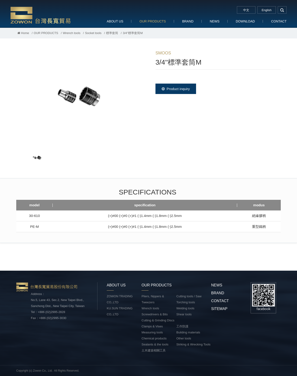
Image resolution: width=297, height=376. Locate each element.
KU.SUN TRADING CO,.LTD (119, 311)
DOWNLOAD (245, 21)
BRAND (188, 21)
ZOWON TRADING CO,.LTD (120, 299)
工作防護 (182, 326)
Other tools (183, 338)
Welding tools (185, 308)
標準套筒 (112, 33)
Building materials (188, 332)
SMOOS (163, 53)
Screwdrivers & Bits (155, 314)
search (282, 10)
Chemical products (154, 338)
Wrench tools (72, 33)
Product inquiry (176, 89)
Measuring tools (152, 332)
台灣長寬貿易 (40, 15)
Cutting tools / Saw (188, 296)
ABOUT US (115, 21)
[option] (78, 96)
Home (23, 33)
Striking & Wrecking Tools (193, 344)
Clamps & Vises (152, 326)
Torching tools (185, 302)
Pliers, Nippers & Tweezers (153, 299)
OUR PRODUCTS (152, 21)
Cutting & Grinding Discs (158, 320)
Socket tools (93, 33)
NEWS (215, 21)
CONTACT (279, 21)
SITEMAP (219, 309)
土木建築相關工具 (154, 350)
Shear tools (184, 314)
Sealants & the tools (155, 344)
